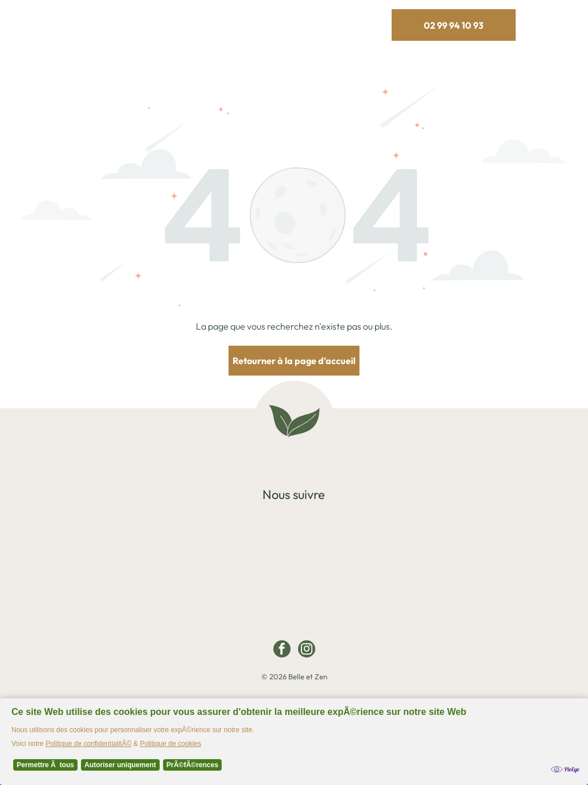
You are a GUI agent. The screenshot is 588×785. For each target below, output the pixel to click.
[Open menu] (558, 25)
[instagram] (306, 650)
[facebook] (282, 650)
